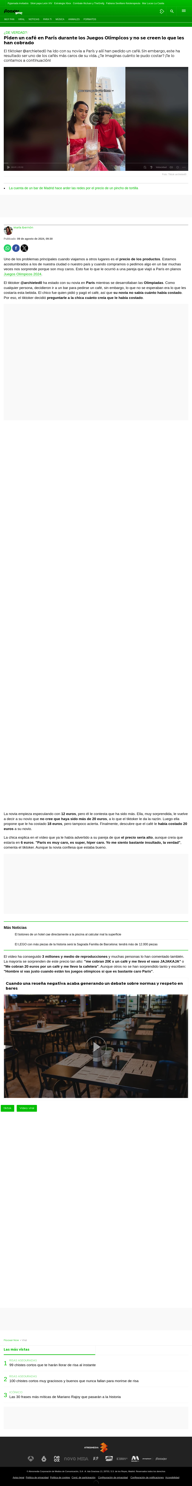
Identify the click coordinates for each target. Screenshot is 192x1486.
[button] (171, 11)
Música (60, 19)
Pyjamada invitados (18, 3)
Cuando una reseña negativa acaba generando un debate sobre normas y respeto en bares (94, 986)
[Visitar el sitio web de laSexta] (44, 1459)
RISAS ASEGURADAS (23, 1360)
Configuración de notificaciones (147, 1477)
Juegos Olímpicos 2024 (22, 274)
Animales (74, 19)
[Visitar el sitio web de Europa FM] (122, 1459)
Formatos (90, 19)
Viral (21, 19)
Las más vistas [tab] (16, 1350)
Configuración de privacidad (113, 1477)
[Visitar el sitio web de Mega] (82, 1459)
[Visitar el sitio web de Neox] (56, 1459)
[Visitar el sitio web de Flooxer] (161, 1459)
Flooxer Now (11, 1340)
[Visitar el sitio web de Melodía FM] (135, 1459)
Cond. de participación (83, 1477)
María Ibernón (23, 228)
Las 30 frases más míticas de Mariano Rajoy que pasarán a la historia (65, 1397)
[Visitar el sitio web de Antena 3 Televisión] (30, 1459)
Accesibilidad (172, 1477)
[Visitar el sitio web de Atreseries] (96, 1459)
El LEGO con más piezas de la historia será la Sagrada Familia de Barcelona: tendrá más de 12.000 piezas (86, 944)
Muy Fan (9, 19)
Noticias (34, 19)
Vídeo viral (27, 1108)
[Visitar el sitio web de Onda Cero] (109, 1459)
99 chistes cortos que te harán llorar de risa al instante (52, 1365)
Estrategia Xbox (62, 3)
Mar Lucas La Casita (153, 3)
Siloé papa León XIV (41, 3)
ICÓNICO (15, 1392)
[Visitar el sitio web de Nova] (70, 1459)
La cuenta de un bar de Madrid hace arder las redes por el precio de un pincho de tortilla (73, 188)
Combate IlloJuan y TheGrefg (88, 3)
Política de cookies (60, 1477)
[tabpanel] (96, 1379)
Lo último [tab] (106, 1350)
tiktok (7, 1108)
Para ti (47, 19)
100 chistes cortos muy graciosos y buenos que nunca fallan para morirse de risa (74, 1381)
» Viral (23, 1340)
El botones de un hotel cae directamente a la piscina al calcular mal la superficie (68, 934)
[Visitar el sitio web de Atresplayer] (148, 1459)
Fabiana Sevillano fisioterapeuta (123, 3)
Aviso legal (18, 1477)
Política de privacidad (37, 1477)
